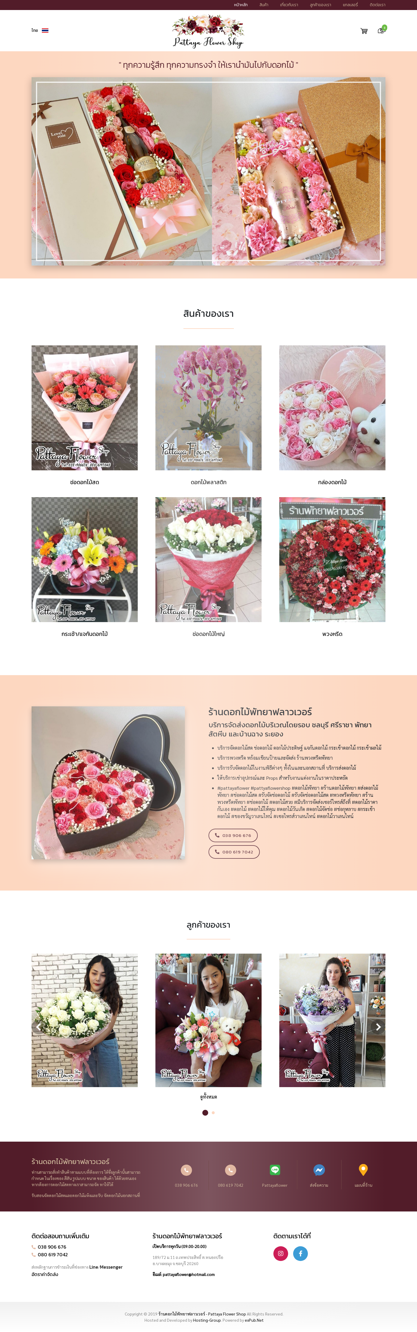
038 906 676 (186, 1176)
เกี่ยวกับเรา (289, 5)
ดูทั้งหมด (208, 1097)
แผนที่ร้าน (363, 1176)
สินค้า (264, 5)
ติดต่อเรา (377, 5)
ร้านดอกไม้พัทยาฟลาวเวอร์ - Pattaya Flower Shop (202, 1313)
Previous (39, 1027)
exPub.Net (254, 1320)
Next (378, 1027)
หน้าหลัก (241, 5)
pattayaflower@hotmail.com (189, 1274)
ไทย (35, 30)
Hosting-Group (207, 1320)
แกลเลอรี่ (350, 5)
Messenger (111, 1266)
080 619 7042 (230, 1176)
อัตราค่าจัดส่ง (45, 1274)
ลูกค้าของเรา (320, 5)
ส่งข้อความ (319, 1176)
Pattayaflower (275, 1176)
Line (93, 1266)
